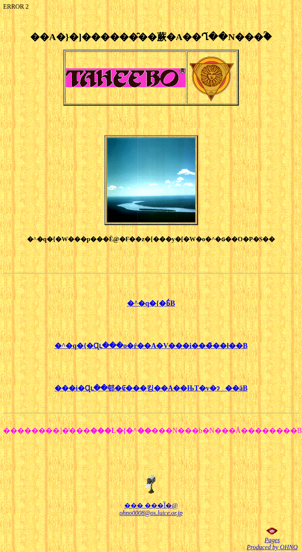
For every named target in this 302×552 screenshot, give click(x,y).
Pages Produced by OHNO (272, 543)
